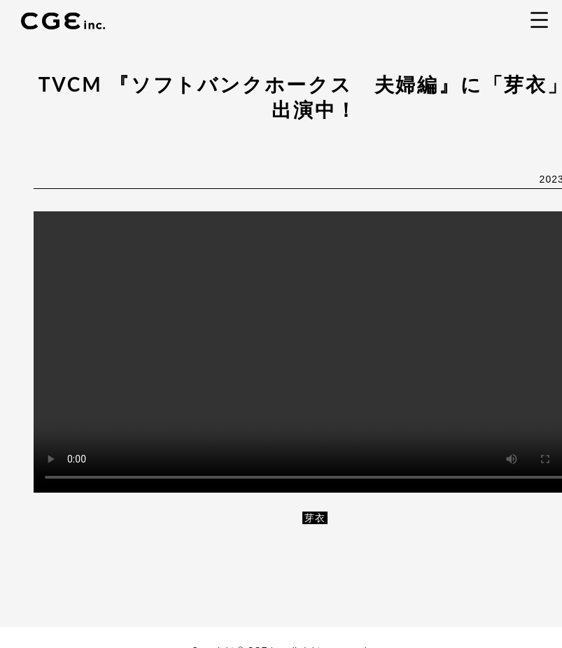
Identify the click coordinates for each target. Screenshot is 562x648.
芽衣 (314, 517)
